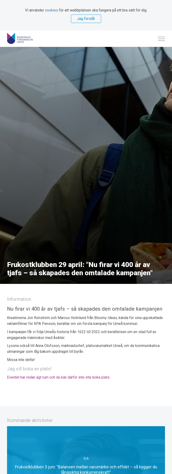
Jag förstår (86, 18)
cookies (51, 10)
